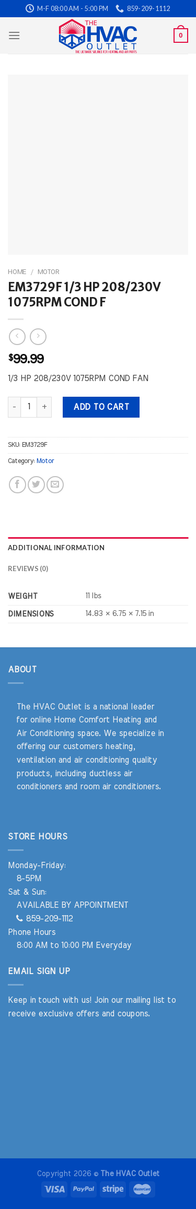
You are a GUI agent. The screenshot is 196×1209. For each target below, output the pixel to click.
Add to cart (101, 407)
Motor (48, 272)
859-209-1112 (44, 919)
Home (17, 272)
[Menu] (14, 35)
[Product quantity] (28, 407)
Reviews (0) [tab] (28, 568)
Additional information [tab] (56, 547)
